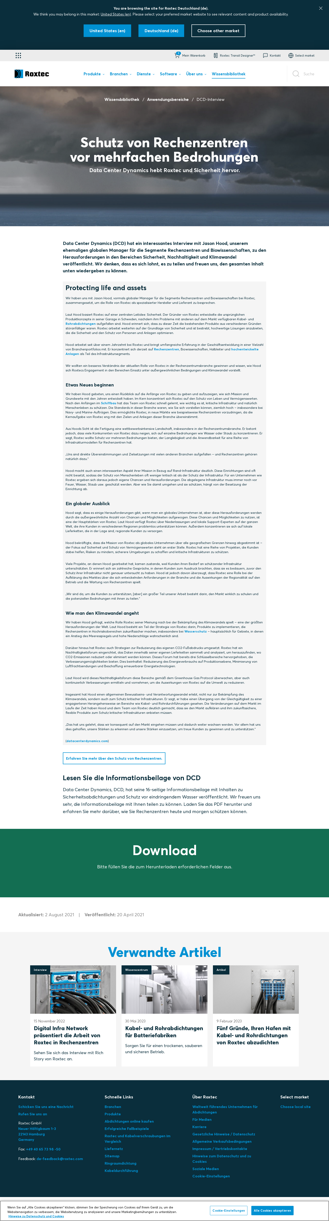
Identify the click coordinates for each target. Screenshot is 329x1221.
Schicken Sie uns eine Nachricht (46, 1106)
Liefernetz (114, 1148)
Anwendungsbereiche (168, 99)
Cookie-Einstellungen (211, 1176)
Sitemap (112, 1156)
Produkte (113, 1114)
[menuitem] (94, 74)
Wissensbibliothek (121, 99)
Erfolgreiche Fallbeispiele (127, 1128)
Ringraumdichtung (120, 1163)
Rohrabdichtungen (81, 324)
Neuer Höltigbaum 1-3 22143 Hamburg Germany (37, 1134)
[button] (189, 55)
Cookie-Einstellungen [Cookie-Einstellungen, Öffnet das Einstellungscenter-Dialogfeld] (228, 1210)
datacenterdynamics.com (87, 741)
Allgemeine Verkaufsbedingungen (222, 1141)
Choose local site (295, 1106)
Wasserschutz (195, 631)
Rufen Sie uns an (32, 1114)
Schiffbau (108, 403)
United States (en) (116, 14)
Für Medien (202, 1119)
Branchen (113, 1106)
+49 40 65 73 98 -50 (43, 1149)
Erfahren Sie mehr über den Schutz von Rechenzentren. (114, 758)
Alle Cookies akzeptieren (272, 1210)
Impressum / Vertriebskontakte (219, 1148)
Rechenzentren (166, 349)
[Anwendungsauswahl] (18, 55)
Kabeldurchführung (121, 1170)
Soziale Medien (205, 1168)
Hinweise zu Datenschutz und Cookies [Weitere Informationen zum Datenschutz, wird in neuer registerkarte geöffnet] (36, 1216)
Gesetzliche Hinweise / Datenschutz (223, 1134)
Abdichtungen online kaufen (129, 1121)
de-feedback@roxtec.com (60, 1158)
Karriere (199, 1126)
